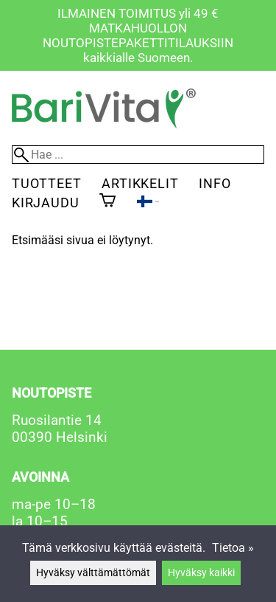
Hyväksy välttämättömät (93, 573)
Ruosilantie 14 (57, 420)
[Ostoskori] (107, 201)
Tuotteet (46, 183)
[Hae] (138, 154)
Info (214, 183)
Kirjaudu (45, 202)
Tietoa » (233, 548)
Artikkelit (140, 183)
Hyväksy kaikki (201, 573)
